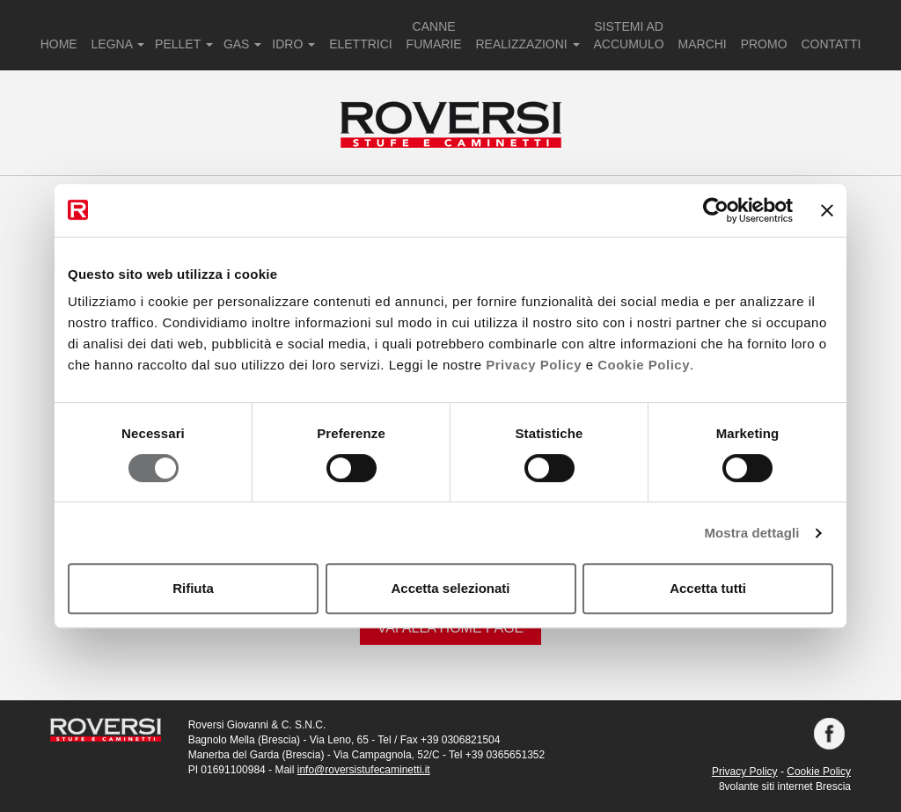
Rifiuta (193, 588)
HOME (58, 44)
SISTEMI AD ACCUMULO (629, 35)
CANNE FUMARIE (434, 35)
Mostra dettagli (751, 532)
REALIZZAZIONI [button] (528, 44)
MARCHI (702, 44)
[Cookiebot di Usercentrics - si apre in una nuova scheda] (716, 210)
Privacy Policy (534, 364)
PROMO (764, 44)
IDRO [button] (293, 44)
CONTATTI (831, 44)
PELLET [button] (184, 44)
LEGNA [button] (118, 44)
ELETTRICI (360, 44)
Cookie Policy (643, 364)
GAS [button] (242, 44)
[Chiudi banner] (827, 210)
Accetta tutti (708, 588)
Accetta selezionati (450, 588)
